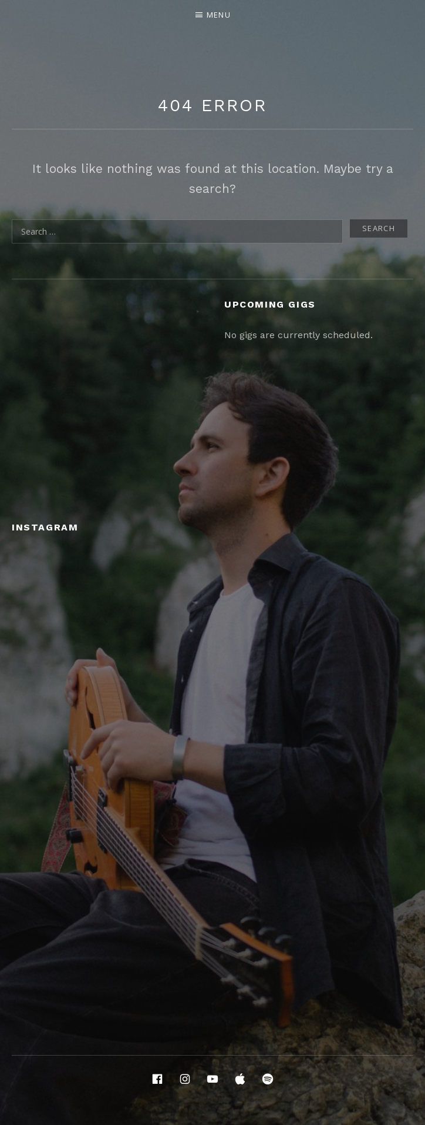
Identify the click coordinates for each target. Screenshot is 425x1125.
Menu (219, 14)
